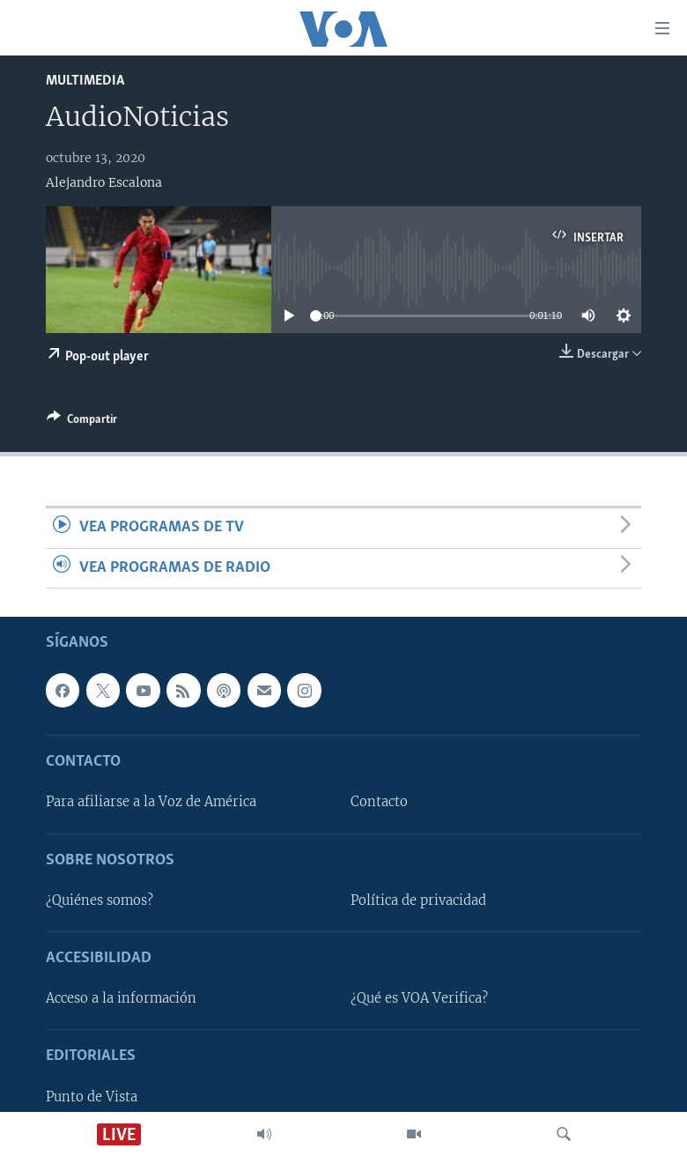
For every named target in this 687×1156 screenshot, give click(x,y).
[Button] (82, 422)
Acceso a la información (121, 998)
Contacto (379, 802)
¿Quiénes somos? (99, 900)
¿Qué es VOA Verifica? (419, 998)
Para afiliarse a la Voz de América (151, 802)
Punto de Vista (91, 1097)
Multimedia (85, 80)
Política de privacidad (418, 900)
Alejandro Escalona (104, 182)
